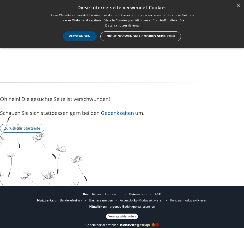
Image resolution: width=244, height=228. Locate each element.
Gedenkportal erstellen (122, 225)
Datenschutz (138, 194)
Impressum (113, 194)
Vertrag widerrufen (122, 216)
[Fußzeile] (122, 204)
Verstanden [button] (80, 36)
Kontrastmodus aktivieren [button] (188, 200)
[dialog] (122, 24)
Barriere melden (101, 200)
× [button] (238, 5)
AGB (158, 194)
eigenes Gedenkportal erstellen (132, 206)
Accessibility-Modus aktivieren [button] (141, 200)
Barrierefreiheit (71, 200)
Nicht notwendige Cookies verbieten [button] (141, 36)
